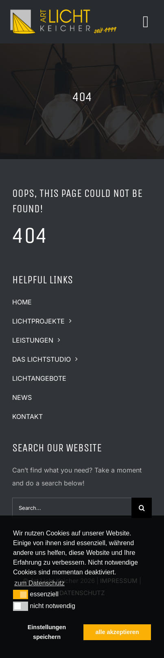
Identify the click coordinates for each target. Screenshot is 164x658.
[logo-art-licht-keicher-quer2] (63, 9)
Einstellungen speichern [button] (47, 632)
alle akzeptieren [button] (117, 632)
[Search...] (71, 508)
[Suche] (141, 508)
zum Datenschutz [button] (39, 583)
